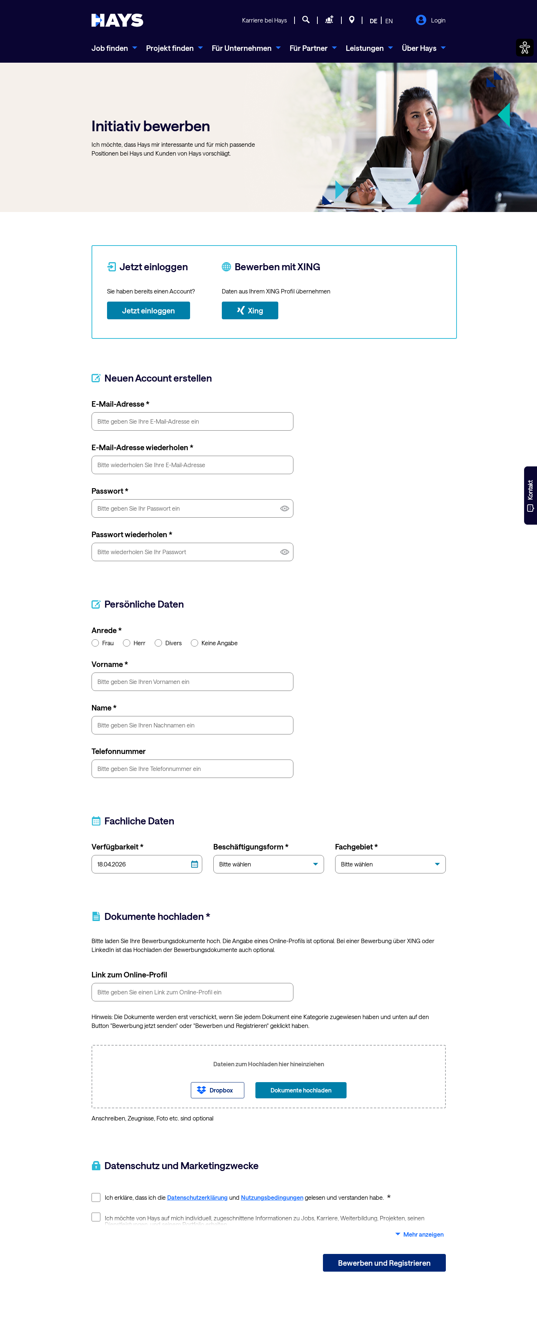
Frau (103, 642)
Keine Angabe (214, 642)
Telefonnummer (119, 751)
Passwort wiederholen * (132, 534)
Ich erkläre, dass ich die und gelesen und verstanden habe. (241, 1196)
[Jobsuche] (306, 20)
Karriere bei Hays (264, 20)
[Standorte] (352, 20)
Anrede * (107, 630)
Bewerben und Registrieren (384, 1262)
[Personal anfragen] (329, 20)
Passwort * (110, 490)
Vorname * (110, 664)
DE (373, 20)
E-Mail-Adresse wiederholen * (142, 447)
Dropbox (221, 1090)
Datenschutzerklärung (197, 1197)
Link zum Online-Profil (129, 974)
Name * (104, 707)
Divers (168, 642)
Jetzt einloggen (148, 310)
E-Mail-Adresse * (120, 403)
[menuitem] (114, 47)
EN (389, 20)
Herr (134, 642)
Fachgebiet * (356, 846)
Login (430, 20)
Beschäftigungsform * (251, 846)
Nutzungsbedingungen (272, 1197)
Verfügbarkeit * (118, 846)
